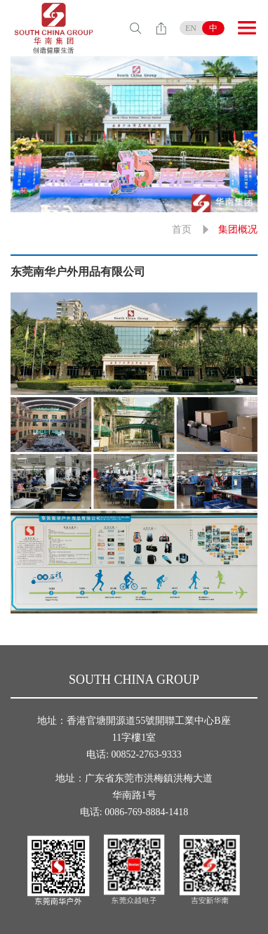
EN (190, 28)
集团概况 (237, 229)
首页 (182, 229)
